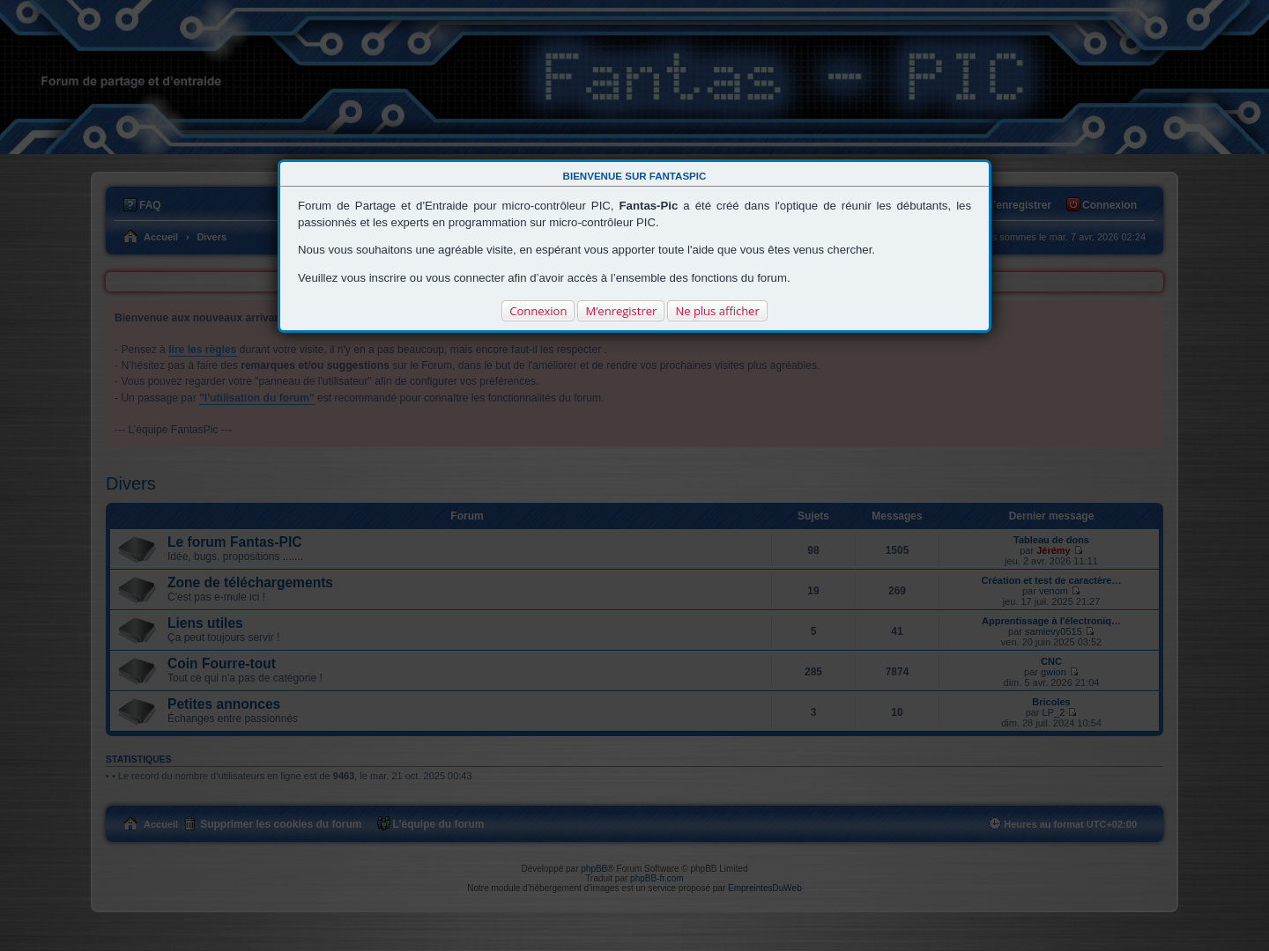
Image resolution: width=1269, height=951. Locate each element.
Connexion (538, 311)
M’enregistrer (621, 311)
